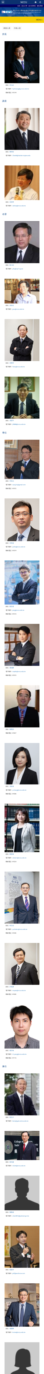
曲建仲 (12, 1269)
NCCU (24, 2)
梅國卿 (12, 1328)
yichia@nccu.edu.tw (18, 547)
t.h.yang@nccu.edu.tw (19, 1054)
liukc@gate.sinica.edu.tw (20, 1121)
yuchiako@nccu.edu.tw (19, 929)
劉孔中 (12, 1117)
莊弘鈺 (12, 85)
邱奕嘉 (12, 543)
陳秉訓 (12, 729)
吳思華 (12, 202)
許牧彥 (12, 987)
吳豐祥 (12, 363)
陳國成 (12, 1212)
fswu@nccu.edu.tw (18, 367)
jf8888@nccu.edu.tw (18, 424)
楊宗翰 (12, 1050)
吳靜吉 (12, 305)
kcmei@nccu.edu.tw (18, 1332)
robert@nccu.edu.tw (18, 1166)
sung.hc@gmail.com (19, 485)
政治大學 (24, 6)
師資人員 (7, 28)
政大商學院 (32, 6)
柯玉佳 (12, 925)
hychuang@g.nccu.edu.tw (20, 89)
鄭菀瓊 (12, 854)
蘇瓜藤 (12, 1162)
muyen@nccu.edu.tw (19, 990)
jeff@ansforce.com (18, 1273)
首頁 (18, 6)
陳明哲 (12, 152)
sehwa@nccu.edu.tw (19, 206)
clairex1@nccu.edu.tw (19, 858)
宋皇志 (12, 481)
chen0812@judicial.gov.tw (20, 1216)
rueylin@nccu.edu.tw (19, 671)
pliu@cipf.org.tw (17, 269)
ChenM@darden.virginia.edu (21, 155)
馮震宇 (12, 420)
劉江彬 (12, 265)
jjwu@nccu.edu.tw (18, 309)
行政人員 (17, 28)
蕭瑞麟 (12, 668)
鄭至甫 (12, 606)
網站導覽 (40, 6)
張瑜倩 (12, 786)
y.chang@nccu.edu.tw (19, 790)
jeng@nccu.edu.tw (18, 610)
